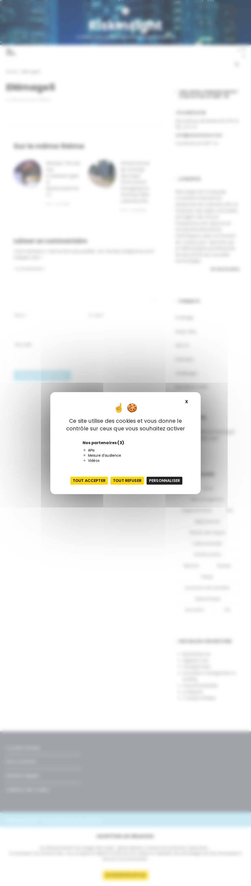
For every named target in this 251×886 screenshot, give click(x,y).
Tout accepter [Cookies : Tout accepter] (89, 480)
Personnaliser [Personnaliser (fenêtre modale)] (164, 480)
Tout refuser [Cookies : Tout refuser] (127, 480)
